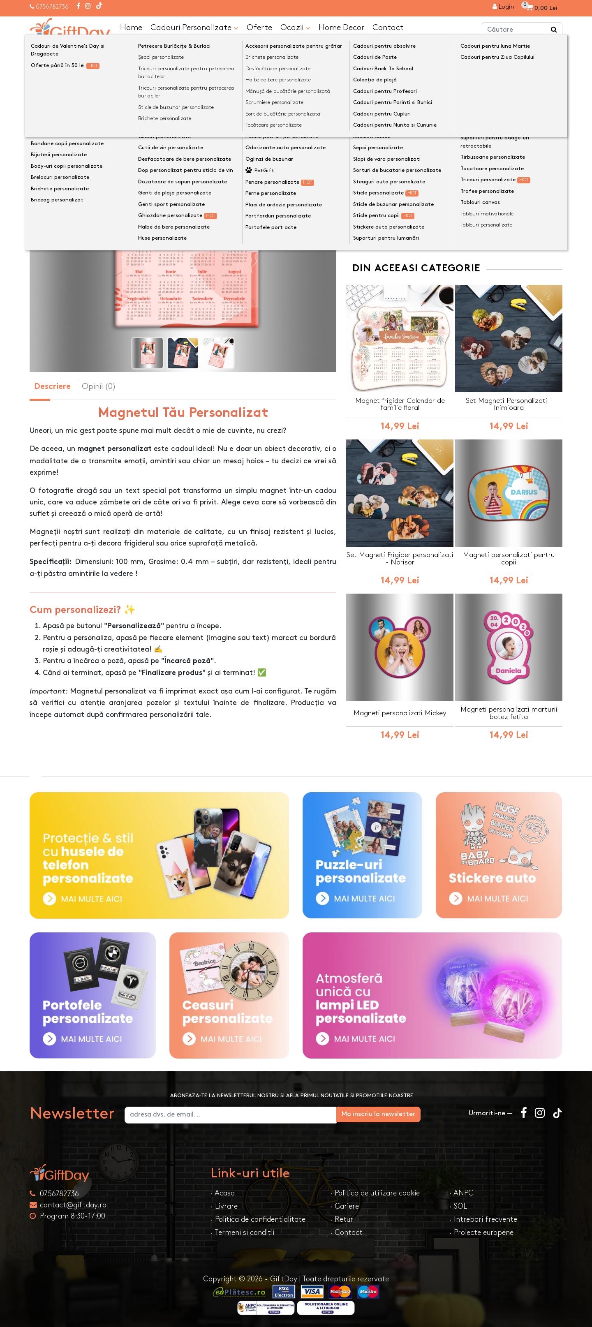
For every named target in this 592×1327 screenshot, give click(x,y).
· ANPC (461, 1192)
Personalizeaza (457, 139)
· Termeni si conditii (242, 1231)
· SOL (458, 1205)
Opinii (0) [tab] (99, 386)
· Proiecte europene (481, 1231)
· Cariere (344, 1205)
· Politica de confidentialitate (257, 1218)
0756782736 (52, 6)
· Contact (346, 1231)
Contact (388, 27)
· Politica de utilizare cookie (375, 1192)
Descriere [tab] (52, 387)
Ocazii (295, 27)
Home (131, 27)
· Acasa (222, 1192)
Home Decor (341, 27)
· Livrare (224, 1205)
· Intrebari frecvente (483, 1218)
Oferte (259, 27)
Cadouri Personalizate (194, 27)
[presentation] (49, 220)
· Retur (341, 1218)
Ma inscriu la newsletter (416, 1113)
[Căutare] (554, 30)
